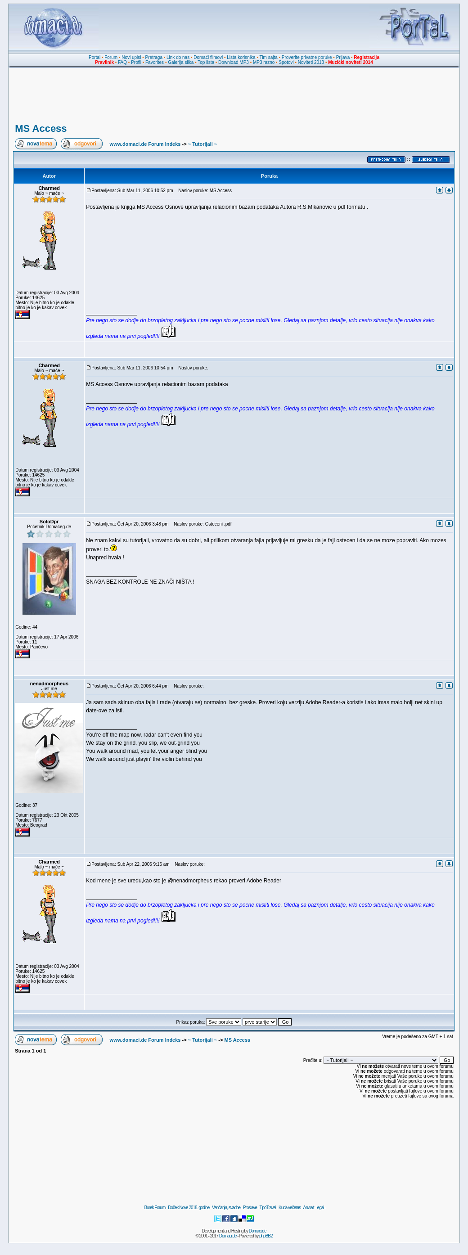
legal (320, 1207)
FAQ (122, 62)
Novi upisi (131, 57)
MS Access (41, 128)
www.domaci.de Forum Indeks (145, 144)
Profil (136, 62)
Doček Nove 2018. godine (188, 1207)
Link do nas (177, 57)
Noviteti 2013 (311, 62)
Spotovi (286, 62)
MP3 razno (263, 62)
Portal (94, 57)
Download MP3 (233, 62)
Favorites (154, 62)
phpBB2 (266, 1235)
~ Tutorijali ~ (202, 144)
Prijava (343, 57)
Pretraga (153, 57)
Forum (110, 57)
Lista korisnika (241, 57)
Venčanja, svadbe (226, 1207)
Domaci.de (257, 1230)
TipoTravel (268, 1207)
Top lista (206, 62)
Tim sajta (269, 57)
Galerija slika (181, 62)
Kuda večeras (290, 1207)
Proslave (250, 1207)
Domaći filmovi (208, 57)
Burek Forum (154, 1207)
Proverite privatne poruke (307, 57)
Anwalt (308, 1207)
